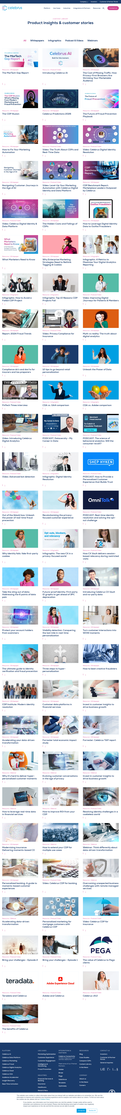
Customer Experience (46, 1057)
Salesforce (63, 1079)
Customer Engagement (46, 1061)
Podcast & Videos (74, 40)
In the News (83, 1067)
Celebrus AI (6, 1054)
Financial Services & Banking (45, 1080)
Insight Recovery (8, 1081)
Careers (82, 1085)
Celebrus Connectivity (68, 1057)
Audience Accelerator (10, 1077)
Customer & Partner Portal (107, 1058)
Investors (103, 1054)
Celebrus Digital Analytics (12, 1067)
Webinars (92, 40)
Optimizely (63, 1086)
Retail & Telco (43, 1091)
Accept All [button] (81, 1110)
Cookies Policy (45, 1099)
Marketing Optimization (47, 1054)
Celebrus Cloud (8, 1071)
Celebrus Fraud (8, 1064)
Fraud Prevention (44, 1069)
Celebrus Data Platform (11, 1057)
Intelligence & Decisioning (43, 1065)
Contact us (113, 8)
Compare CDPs (85, 1061)
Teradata (62, 1083)
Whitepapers (37, 40)
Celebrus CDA (7, 1074)
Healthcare (42, 1087)
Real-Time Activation (10, 1084)
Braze (61, 1073)
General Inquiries (106, 1063)
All (24, 40)
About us (82, 1079)
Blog (81, 1054)
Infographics (54, 40)
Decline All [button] (92, 1110)
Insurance (41, 1084)
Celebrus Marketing (9, 1061)
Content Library (85, 1064)
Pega (61, 1076)
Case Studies (84, 1057)
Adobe (61, 1069)
